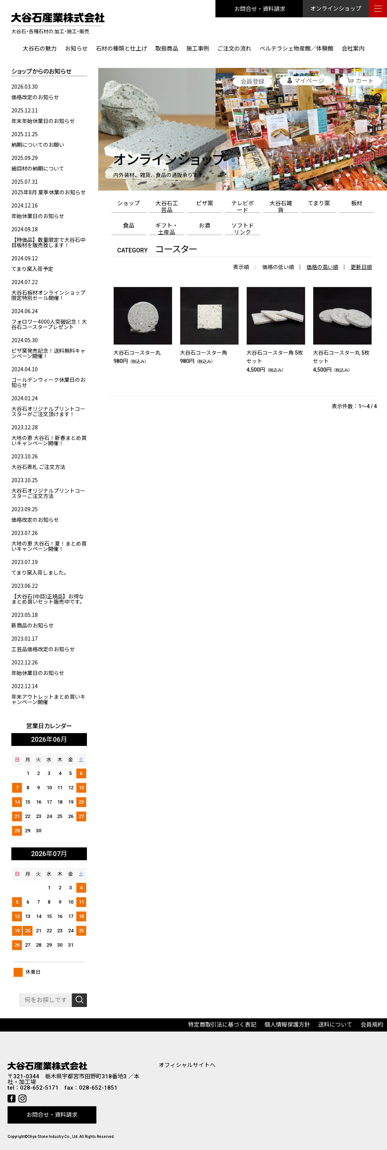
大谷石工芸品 (166, 206)
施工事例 (197, 48)
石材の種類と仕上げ (121, 48)
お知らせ (76, 48)
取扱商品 (166, 48)
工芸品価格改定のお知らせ (43, 649)
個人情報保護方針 (287, 1024)
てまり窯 (319, 203)
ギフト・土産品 (166, 228)
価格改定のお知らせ (35, 97)
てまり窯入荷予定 (32, 268)
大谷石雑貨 (280, 206)
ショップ (128, 203)
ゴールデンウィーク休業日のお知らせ (48, 382)
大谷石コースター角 (203, 353)
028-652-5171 (39, 1088)
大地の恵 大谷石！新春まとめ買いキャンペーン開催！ (49, 440)
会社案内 (353, 48)
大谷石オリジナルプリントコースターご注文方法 (48, 493)
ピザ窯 (204, 203)
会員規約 (372, 1024)
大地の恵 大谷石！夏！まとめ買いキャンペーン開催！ (49, 546)
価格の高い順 (322, 267)
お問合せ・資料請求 (259, 8)
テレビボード (242, 206)
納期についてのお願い (37, 144)
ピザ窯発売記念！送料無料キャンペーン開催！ (48, 353)
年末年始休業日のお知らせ (43, 121)
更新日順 (361, 267)
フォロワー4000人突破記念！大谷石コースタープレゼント (49, 324)
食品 (128, 225)
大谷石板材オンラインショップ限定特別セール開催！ (48, 295)
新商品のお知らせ (32, 625)
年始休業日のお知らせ (37, 216)
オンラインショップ (335, 8)
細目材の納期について (37, 168)
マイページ (309, 81)
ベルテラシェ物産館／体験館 (296, 48)
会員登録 (252, 81)
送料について (335, 1024)
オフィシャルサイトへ (187, 1065)
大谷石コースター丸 (137, 353)
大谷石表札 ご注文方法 (38, 466)
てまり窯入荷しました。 (40, 572)
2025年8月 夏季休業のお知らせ (48, 192)
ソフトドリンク (242, 228)
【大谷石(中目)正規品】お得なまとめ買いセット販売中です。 (48, 598)
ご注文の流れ (234, 48)
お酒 (204, 225)
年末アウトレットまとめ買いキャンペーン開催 (48, 699)
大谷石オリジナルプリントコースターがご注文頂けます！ (48, 411)
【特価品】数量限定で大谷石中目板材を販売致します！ (48, 242)
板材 (356, 203)
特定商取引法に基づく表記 (222, 1024)
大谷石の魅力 (40, 48)
